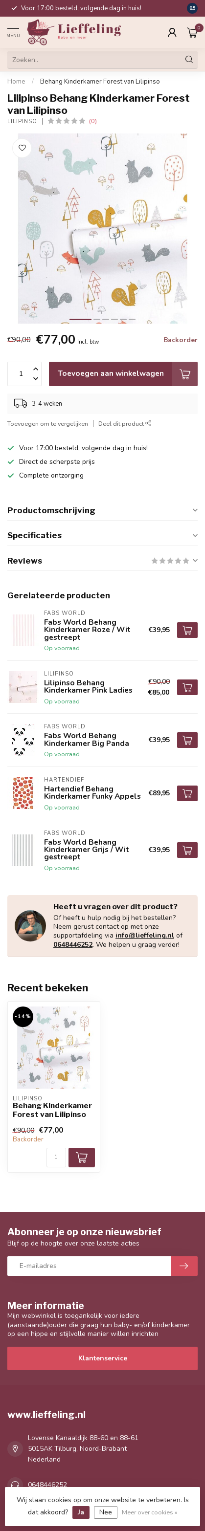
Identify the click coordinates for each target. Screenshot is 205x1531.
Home (16, 81)
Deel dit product (125, 423)
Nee (105, 1512)
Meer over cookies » (150, 1512)
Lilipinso (22, 121)
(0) (93, 121)
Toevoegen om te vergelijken (47, 423)
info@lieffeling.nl (144, 935)
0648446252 (72, 944)
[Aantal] (56, 1157)
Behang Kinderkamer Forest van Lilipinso (100, 81)
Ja (81, 1512)
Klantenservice (102, 1358)
